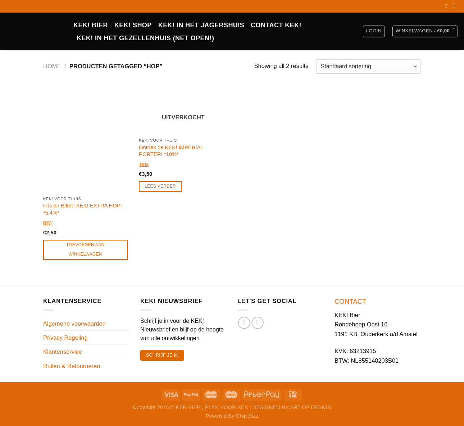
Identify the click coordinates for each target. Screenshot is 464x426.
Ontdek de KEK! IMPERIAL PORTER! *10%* (171, 151)
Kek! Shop (133, 25)
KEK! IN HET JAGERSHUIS (201, 25)
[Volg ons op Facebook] (448, 6)
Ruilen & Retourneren (71, 366)
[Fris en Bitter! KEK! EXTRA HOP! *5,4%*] (87, 139)
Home (52, 66)
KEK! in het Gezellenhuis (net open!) (145, 38)
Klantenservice (62, 351)
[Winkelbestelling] (368, 66)
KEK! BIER (90, 25)
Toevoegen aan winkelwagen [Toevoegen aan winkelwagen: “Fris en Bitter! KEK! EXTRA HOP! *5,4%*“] (85, 249)
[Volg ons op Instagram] (455, 6)
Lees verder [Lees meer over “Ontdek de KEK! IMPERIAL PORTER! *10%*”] (160, 186)
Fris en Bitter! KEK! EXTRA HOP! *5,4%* (82, 209)
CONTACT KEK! (276, 25)
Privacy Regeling (65, 337)
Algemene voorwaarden (74, 323)
